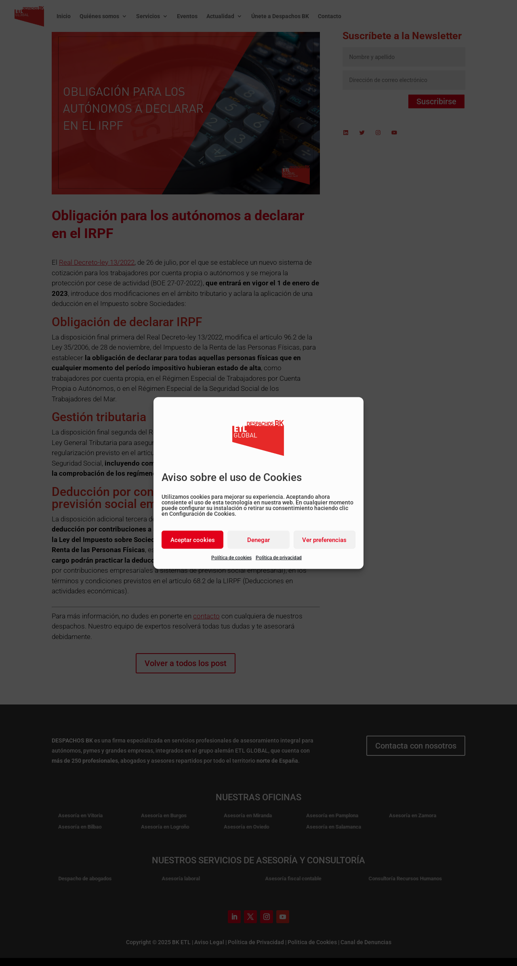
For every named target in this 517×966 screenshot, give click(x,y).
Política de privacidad (279, 558)
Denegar (258, 539)
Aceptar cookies (192, 539)
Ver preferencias (324, 539)
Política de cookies (231, 558)
